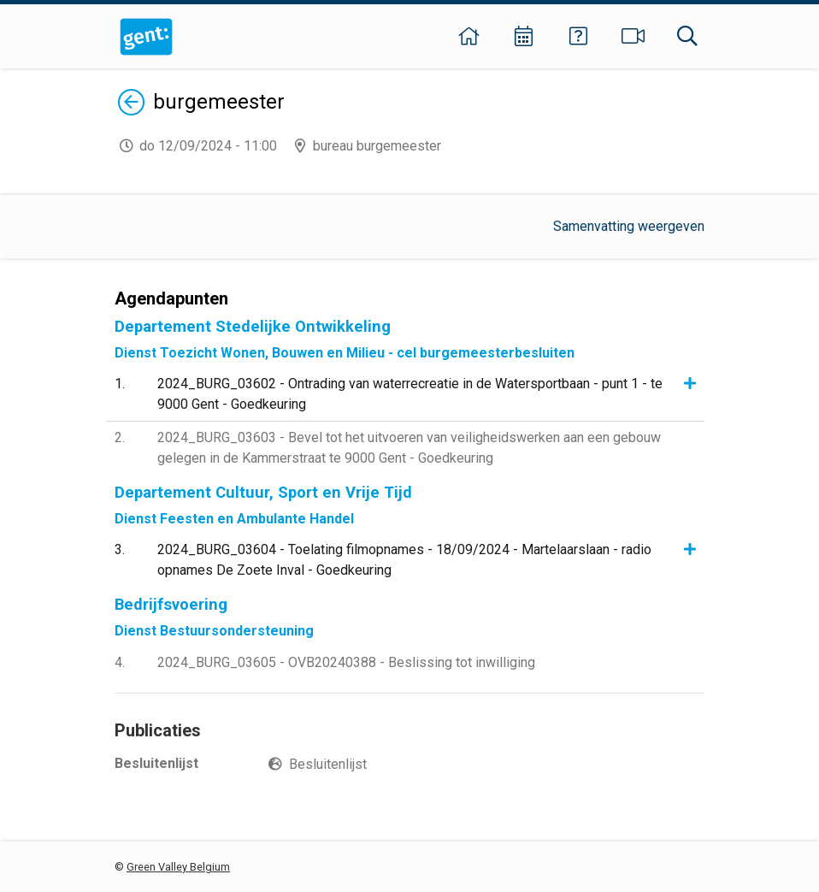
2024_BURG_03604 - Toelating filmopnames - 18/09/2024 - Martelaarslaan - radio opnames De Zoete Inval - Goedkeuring (404, 559)
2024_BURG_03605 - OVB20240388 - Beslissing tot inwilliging (346, 662)
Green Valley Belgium (178, 866)
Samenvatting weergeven (628, 226)
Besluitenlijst (328, 764)
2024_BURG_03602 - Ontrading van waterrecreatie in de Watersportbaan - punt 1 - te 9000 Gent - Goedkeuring (410, 393)
